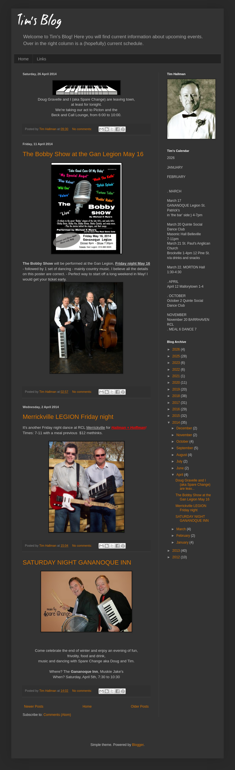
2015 (176, 416)
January (182, 542)
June (180, 468)
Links (41, 59)
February (183, 536)
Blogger (138, 745)
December (184, 428)
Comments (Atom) (57, 715)
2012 (176, 557)
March (181, 529)
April (180, 475)
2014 (176, 423)
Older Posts (140, 707)
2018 (176, 396)
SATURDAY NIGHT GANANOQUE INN (77, 562)
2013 (176, 551)
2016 (176, 409)
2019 (176, 389)
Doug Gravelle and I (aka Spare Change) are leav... (193, 484)
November (184, 435)
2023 (176, 363)
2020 (176, 383)
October (182, 442)
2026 (176, 349)
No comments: (82, 129)
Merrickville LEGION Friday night (68, 416)
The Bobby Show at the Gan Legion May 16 (83, 154)
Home (23, 59)
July (179, 461)
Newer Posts (33, 707)
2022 (176, 370)
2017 (176, 403)
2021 (176, 376)
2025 (176, 356)
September (185, 448)
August (182, 455)
